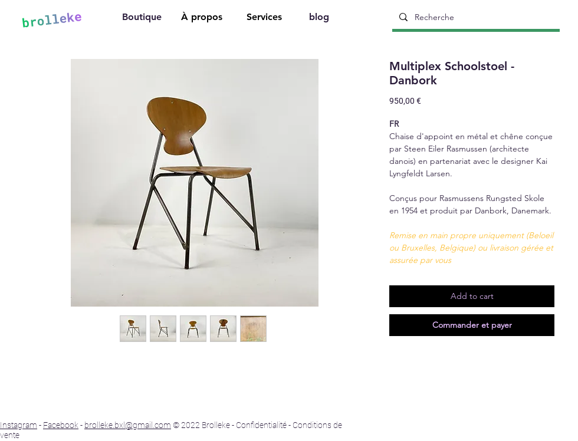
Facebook (60, 425)
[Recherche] (475, 17)
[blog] (320, 18)
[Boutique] (143, 18)
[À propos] (203, 18)
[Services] (265, 18)
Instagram (18, 425)
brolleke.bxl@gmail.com (127, 425)
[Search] (570, 18)
